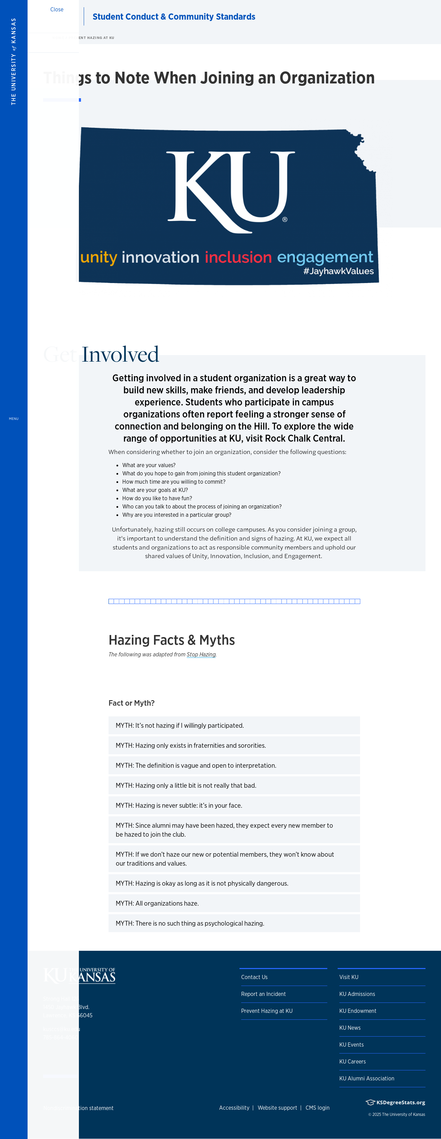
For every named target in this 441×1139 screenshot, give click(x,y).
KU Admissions (357, 994)
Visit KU (348, 977)
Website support (277, 1107)
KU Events (351, 1044)
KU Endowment (358, 1011)
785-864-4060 (60, 1037)
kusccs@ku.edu (61, 1029)
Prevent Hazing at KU (91, 37)
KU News (350, 1027)
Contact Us (254, 977)
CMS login (318, 1107)
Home (58, 37)
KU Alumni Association (366, 1078)
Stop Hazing (201, 654)
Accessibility (234, 1107)
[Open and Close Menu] (14, 569)
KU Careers (352, 1061)
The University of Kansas (403, 1114)
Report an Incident (263, 994)
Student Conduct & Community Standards (174, 16)
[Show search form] (410, 16)
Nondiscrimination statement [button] (78, 1108)
